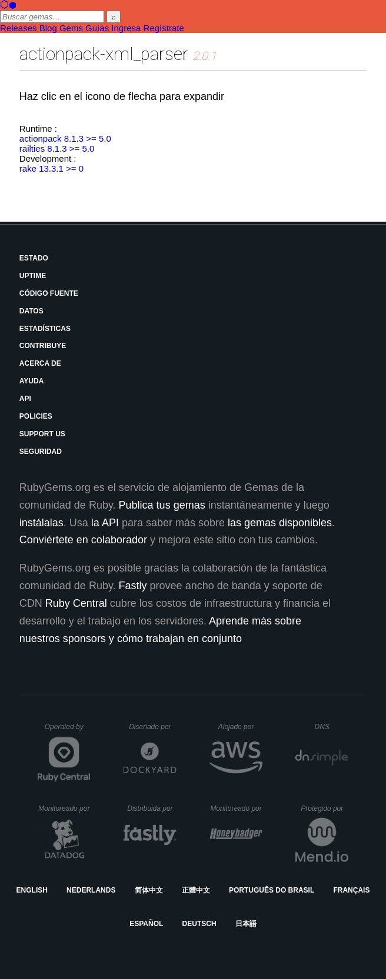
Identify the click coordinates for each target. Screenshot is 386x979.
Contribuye (42, 346)
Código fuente (48, 293)
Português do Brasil (271, 890)
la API (105, 523)
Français (351, 890)
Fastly (133, 586)
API (25, 399)
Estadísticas (45, 329)
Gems (71, 28)
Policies (35, 416)
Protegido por (324, 808)
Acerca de (40, 363)
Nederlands (90, 890)
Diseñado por (153, 727)
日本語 (246, 924)
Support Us (42, 434)
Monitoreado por (64, 808)
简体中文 (149, 890)
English (32, 890)
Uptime (32, 276)
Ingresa (126, 28)
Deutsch (199, 924)
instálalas (41, 523)
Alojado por (240, 727)
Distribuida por (152, 808)
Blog (48, 28)
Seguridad (40, 451)
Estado (33, 258)
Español (146, 924)
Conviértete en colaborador (83, 540)
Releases (18, 28)
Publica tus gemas (162, 505)
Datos (31, 311)
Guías (97, 28)
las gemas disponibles (280, 523)
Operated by (68, 731)
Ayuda (31, 381)
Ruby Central (76, 603)
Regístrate (164, 28)
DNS (332, 727)
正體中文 (196, 890)
